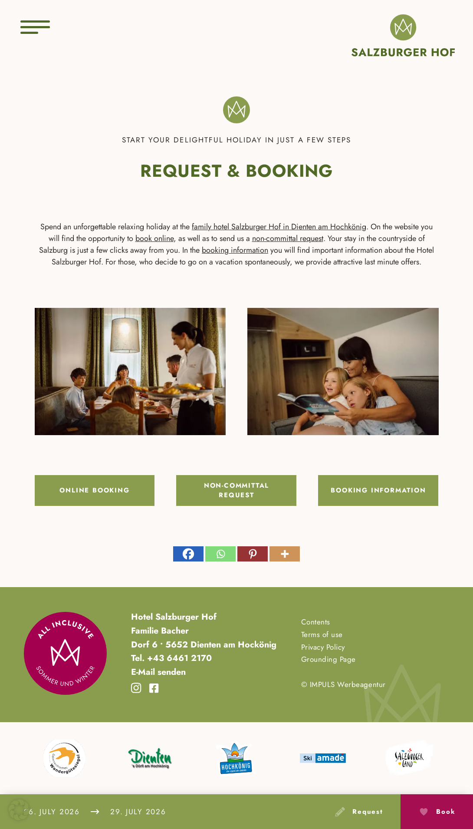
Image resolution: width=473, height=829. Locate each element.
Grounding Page (328, 659)
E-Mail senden (158, 672)
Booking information (378, 490)
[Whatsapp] (220, 553)
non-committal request (287, 238)
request (367, 811)
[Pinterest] (252, 553)
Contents (315, 622)
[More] (284, 553)
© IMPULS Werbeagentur (343, 684)
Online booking (94, 490)
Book (445, 811)
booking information (235, 250)
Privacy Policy (323, 647)
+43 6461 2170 (178, 658)
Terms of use (322, 634)
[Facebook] (188, 553)
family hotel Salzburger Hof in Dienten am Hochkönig (279, 226)
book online (154, 238)
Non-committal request (236, 490)
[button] (19, 810)
